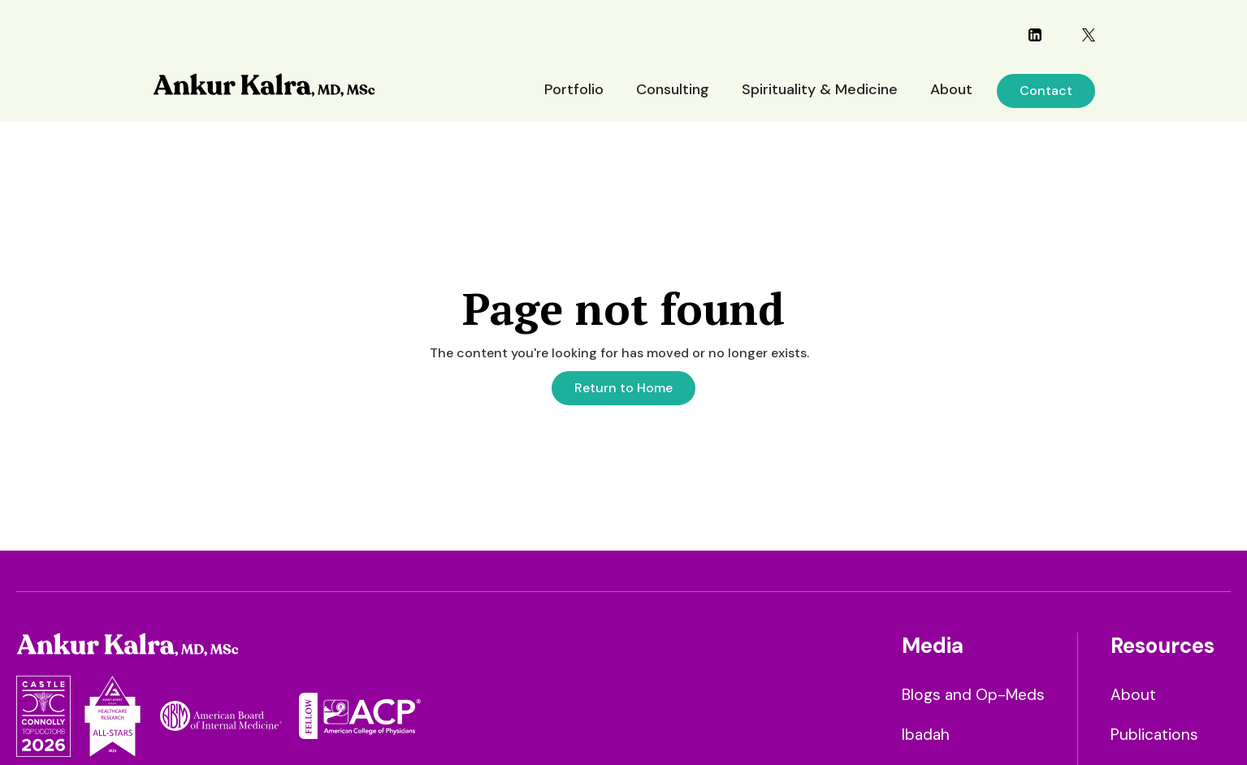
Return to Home (623, 387)
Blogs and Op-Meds (973, 695)
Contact (1046, 90)
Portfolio (574, 89)
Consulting (672, 89)
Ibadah (926, 734)
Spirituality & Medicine (820, 89)
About (951, 89)
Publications (1154, 734)
